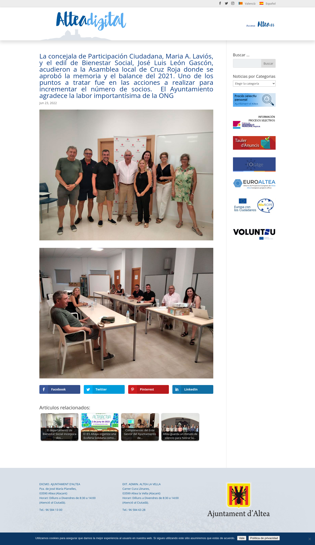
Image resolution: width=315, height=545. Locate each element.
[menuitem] (247, 4)
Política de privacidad (264, 538)
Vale (242, 538)
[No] (309, 539)
